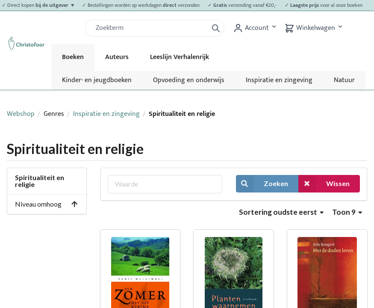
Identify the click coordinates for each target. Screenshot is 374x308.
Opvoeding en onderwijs (188, 80)
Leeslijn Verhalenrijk (179, 57)
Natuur (344, 80)
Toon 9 (347, 211)
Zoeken (262, 183)
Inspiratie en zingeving (279, 80)
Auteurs (117, 57)
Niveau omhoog (46, 204)
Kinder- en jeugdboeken (97, 80)
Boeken (73, 57)
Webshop (21, 114)
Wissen (324, 183)
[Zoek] (150, 28)
